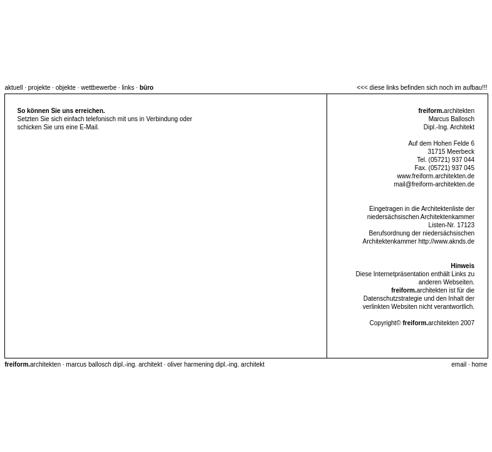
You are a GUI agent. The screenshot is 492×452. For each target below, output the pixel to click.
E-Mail (88, 127)
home (479, 364)
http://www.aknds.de (447, 241)
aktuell (14, 87)
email (458, 364)
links (128, 87)
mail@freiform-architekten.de (434, 184)
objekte (66, 87)
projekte (39, 87)
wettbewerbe (99, 87)
